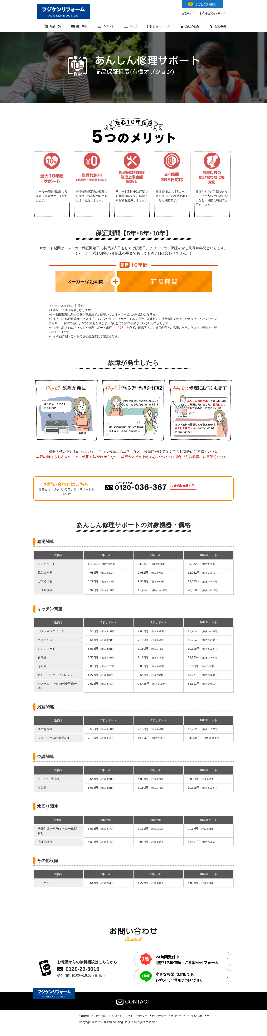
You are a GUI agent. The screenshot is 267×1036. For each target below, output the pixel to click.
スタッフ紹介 (102, 1015)
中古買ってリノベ (215, 13)
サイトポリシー (166, 1015)
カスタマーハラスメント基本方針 (196, 1015)
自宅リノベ (188, 13)
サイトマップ (225, 1015)
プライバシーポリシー (141, 1015)
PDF (120, 327)
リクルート (119, 1015)
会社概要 (85, 1015)
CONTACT (133, 1001)
